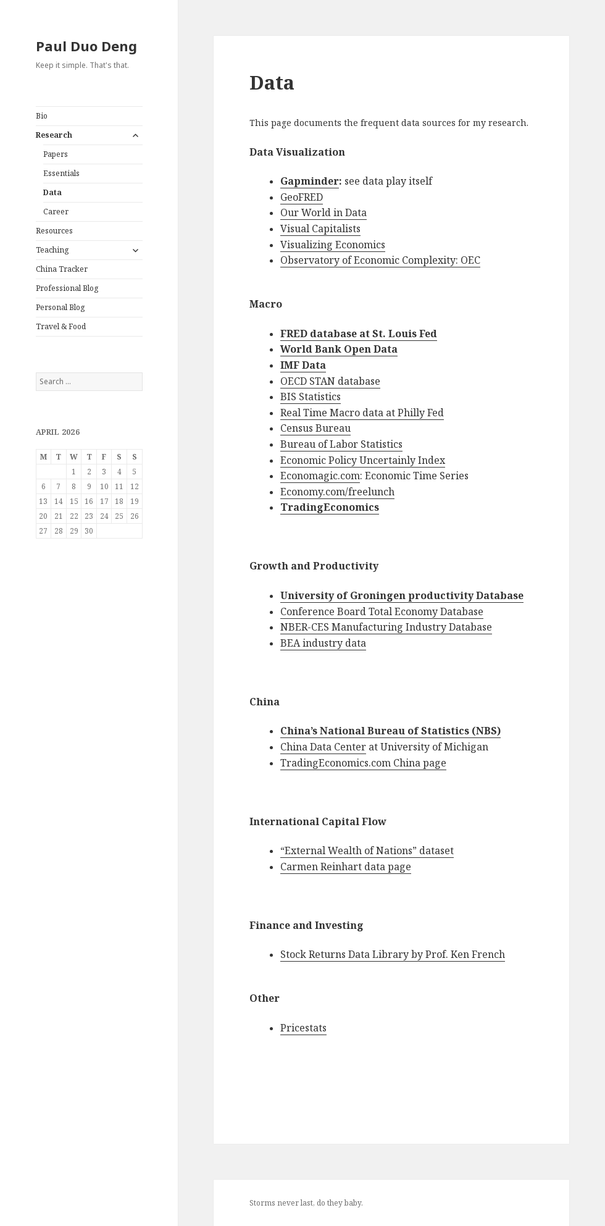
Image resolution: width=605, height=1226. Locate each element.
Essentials (61, 173)
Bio (42, 116)
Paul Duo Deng (86, 45)
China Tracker (62, 269)
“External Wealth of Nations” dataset (367, 850)
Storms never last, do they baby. (306, 1203)
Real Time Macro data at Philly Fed (362, 412)
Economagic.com (320, 475)
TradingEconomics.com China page (363, 763)
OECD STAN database (330, 381)
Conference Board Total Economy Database (381, 611)
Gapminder (309, 181)
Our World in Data (323, 212)
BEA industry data (323, 643)
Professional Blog (67, 288)
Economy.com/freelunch (337, 491)
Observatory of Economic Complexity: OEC (380, 260)
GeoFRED (301, 197)
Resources (54, 230)
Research (54, 135)
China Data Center (323, 747)
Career (56, 211)
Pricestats (303, 1028)
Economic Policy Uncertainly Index (362, 460)
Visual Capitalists (320, 228)
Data (52, 192)
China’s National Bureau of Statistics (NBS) (390, 730)
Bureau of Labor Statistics (341, 444)
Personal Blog (60, 307)
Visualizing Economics (332, 244)
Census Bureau (315, 428)
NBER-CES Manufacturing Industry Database (386, 627)
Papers (55, 154)
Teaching (52, 250)
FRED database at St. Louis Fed (358, 333)
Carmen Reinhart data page (345, 866)
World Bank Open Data (339, 349)
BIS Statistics (310, 396)
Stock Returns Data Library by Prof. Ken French (392, 954)
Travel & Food (61, 326)
